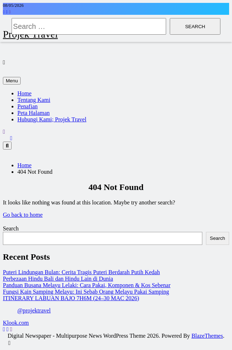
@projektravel (34, 310)
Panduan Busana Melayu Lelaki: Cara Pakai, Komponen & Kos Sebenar (86, 285)
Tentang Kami (33, 100)
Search (11, 228)
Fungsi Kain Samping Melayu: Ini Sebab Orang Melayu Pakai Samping (86, 292)
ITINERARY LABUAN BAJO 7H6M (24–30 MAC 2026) (71, 298)
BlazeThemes (207, 336)
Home (24, 93)
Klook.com (16, 323)
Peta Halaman (33, 113)
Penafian (27, 106)
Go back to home (23, 215)
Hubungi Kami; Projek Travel (52, 119)
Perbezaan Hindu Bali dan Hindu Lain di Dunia (58, 279)
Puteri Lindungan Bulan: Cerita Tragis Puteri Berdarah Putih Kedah (81, 272)
